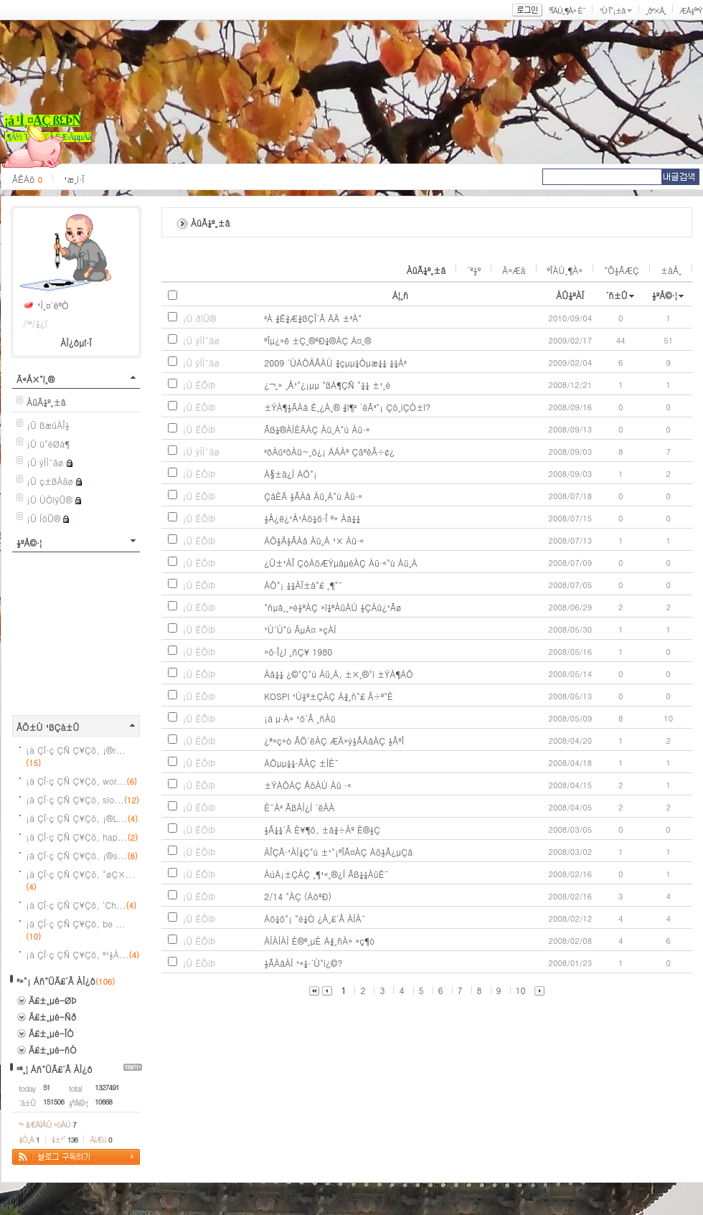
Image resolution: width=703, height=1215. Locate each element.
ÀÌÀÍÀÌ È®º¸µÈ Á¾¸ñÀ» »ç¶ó (319, 941)
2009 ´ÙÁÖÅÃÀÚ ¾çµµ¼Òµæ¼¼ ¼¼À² (335, 362)
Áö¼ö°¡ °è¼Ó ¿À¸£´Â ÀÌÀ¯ (315, 918)
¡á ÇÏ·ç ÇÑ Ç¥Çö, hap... (82, 837)
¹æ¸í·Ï (74, 179)
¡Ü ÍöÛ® (43, 518)
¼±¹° (64, 1139)
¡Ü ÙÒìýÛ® (49, 499)
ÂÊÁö (27, 179)
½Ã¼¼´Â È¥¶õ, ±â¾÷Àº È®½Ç (322, 829)
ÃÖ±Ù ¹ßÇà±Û (48, 727)
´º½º (474, 270)
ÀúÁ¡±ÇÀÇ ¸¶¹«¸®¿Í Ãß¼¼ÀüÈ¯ (326, 874)
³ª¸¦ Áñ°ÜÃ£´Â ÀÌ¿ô (54, 1069)
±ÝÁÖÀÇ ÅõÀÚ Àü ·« (308, 785)
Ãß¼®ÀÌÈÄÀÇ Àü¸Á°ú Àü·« (316, 429)
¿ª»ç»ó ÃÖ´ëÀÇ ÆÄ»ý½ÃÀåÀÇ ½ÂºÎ (334, 740)
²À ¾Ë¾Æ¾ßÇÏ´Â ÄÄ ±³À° (313, 318)
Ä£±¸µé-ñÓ (53, 1050)
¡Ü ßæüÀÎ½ (48, 425)
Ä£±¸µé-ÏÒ (51, 1033)
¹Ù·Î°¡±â (612, 10)
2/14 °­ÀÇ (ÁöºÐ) (297, 896)
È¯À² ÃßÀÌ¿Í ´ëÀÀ (299, 807)
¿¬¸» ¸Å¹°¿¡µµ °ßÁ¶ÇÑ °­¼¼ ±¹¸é (327, 385)
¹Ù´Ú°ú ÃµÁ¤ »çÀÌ (300, 629)
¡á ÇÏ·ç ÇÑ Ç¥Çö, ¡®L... (82, 818)
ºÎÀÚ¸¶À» (565, 270)
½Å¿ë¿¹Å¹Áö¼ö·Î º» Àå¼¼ (312, 518)
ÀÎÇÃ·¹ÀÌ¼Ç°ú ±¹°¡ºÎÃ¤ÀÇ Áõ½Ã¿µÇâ (338, 852)
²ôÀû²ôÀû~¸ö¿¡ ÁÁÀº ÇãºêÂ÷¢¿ (329, 451)
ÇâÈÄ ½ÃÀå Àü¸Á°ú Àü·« (313, 496)
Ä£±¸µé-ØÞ (53, 1000)
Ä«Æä (513, 270)
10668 (103, 1102)
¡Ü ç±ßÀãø (50, 481)
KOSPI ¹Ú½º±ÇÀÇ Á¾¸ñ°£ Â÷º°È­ (328, 696)
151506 (53, 1102)
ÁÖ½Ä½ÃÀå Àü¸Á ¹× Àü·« (314, 540)
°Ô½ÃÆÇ (621, 270)
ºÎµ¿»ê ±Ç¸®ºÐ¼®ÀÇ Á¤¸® (317, 340)
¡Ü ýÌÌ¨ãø (45, 462)
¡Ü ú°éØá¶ (48, 444)
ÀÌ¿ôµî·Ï (76, 342)
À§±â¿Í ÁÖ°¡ (290, 474)
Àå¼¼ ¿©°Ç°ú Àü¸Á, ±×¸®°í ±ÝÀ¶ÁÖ (338, 674)
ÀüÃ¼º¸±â (426, 270)
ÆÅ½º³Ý (690, 10)
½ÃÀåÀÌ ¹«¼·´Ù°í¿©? (303, 963)
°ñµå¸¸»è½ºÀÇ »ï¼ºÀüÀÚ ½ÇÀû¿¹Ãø (332, 607)
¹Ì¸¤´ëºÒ (53, 305)
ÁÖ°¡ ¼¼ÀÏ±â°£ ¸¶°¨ (303, 585)
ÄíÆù (100, 1139)
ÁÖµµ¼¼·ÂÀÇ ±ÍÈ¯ (301, 763)
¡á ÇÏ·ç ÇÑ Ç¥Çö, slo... (82, 799)
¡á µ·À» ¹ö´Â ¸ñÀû (300, 718)
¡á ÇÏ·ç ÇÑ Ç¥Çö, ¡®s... (82, 855)
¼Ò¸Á (29, 1139)
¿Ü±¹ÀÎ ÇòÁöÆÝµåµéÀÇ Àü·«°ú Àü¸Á (340, 563)
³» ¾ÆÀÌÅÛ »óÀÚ (47, 1124)
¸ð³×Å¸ (656, 10)
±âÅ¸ (671, 270)
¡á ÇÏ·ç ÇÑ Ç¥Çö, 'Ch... (81, 905)
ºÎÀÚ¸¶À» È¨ (567, 10)
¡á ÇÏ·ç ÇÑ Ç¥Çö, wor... (81, 781)
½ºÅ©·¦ (29, 542)
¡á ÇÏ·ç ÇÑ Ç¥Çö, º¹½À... (82, 954)
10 (521, 990)
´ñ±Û (616, 295)
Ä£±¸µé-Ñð (52, 1017)
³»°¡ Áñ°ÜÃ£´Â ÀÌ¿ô (55, 981)
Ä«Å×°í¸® (35, 379)
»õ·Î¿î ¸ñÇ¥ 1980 (298, 652)
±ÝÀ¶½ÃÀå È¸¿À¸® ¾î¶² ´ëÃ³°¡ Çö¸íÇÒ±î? (347, 407)
